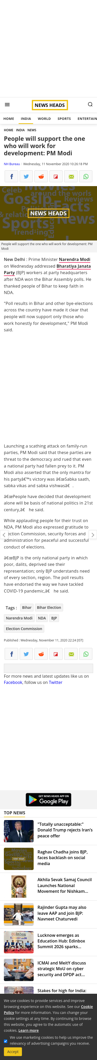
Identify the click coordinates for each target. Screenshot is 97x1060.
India (26, 118)
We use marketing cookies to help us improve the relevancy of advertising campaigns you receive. (51, 1040)
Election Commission (24, 628)
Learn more (28, 1030)
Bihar (27, 607)
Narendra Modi (74, 259)
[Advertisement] (48, 48)
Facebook (13, 682)
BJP (54, 618)
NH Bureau (12, 164)
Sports (64, 118)
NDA (42, 618)
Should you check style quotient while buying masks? (4, 534)
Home (8, 118)
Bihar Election (49, 607)
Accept (13, 1051)
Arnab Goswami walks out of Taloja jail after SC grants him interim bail (93, 534)
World (44, 118)
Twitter (55, 682)
